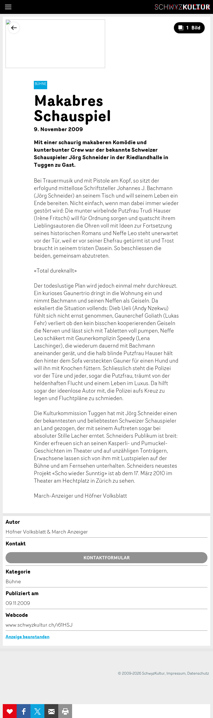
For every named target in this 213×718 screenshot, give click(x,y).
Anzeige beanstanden (27, 636)
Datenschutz (198, 673)
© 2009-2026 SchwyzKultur (141, 673)
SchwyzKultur (182, 7)
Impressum (176, 673)
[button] (8, 7)
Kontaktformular (106, 557)
